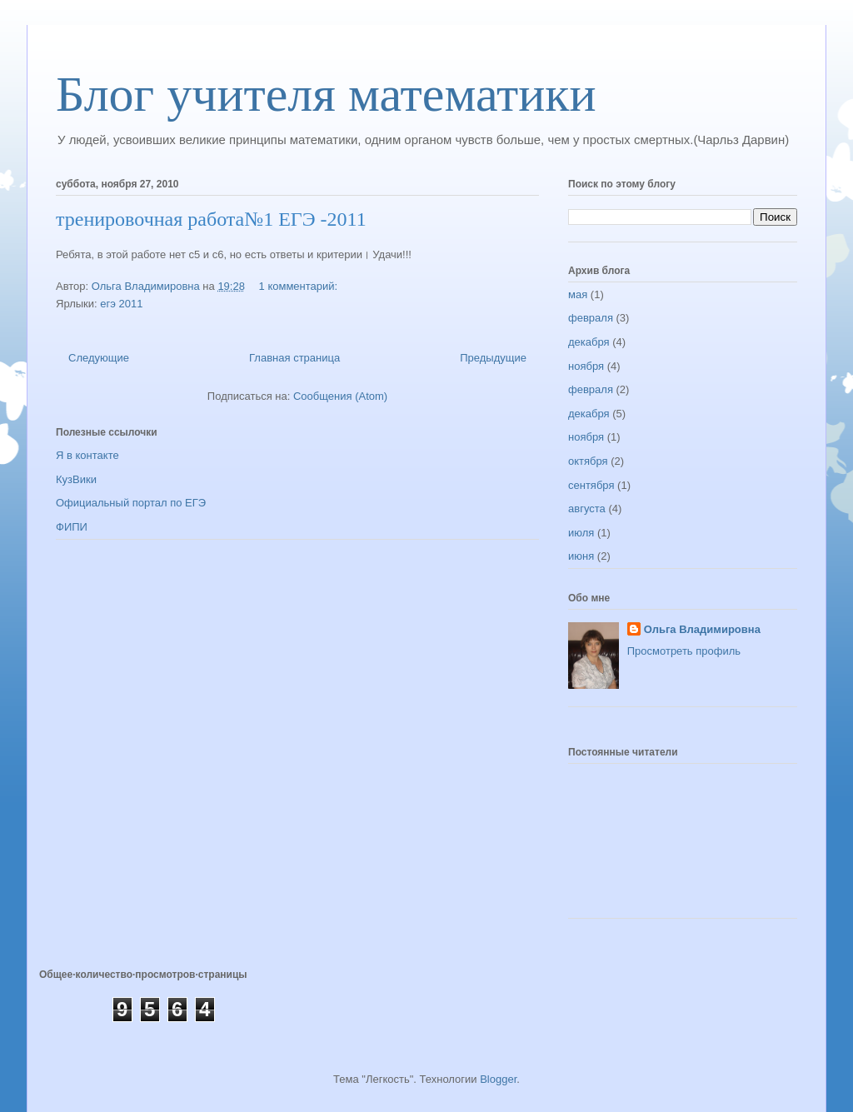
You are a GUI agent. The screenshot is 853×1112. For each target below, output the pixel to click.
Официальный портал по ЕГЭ (131, 502)
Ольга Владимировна (702, 629)
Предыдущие (493, 358)
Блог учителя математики (326, 94)
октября (588, 461)
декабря (589, 342)
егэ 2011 (121, 303)
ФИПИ (71, 527)
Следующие (98, 358)
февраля (590, 318)
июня (581, 556)
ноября (586, 366)
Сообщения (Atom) (340, 396)
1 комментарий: (300, 286)
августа (587, 508)
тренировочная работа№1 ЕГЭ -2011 (211, 219)
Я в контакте (87, 455)
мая (577, 294)
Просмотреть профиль (684, 651)
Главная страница (294, 358)
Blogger (498, 1079)
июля (581, 532)
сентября (591, 485)
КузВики (76, 479)
